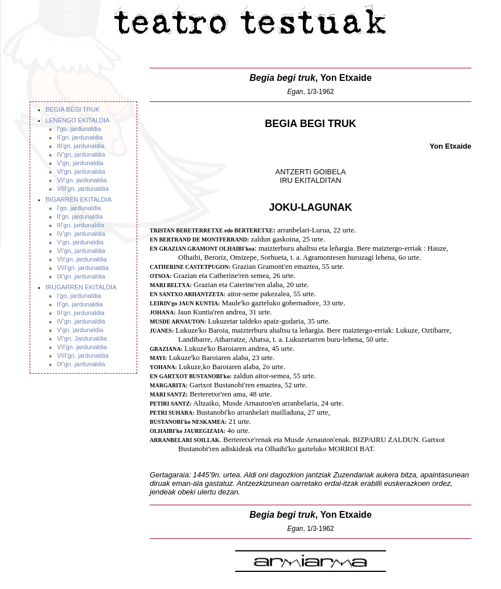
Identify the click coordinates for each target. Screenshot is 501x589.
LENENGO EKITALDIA (77, 120)
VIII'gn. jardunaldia (83, 188)
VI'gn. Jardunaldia (82, 338)
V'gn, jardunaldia (80, 162)
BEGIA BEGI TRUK (73, 109)
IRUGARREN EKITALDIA (81, 287)
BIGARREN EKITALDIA (79, 199)
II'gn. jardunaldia (79, 137)
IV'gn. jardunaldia (81, 233)
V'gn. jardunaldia (80, 242)
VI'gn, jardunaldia (81, 250)
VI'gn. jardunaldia (81, 171)
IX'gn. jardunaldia (81, 276)
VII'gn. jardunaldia (82, 180)
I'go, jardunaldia (79, 295)
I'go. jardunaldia (79, 128)
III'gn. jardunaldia (80, 145)
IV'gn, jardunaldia (81, 154)
